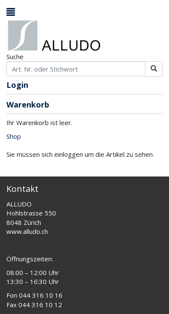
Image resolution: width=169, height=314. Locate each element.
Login (17, 85)
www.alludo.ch (27, 231)
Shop (13, 136)
